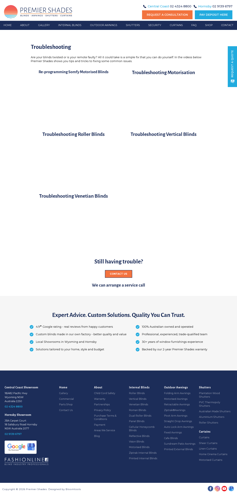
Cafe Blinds (171, 438)
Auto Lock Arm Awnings (179, 427)
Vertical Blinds (137, 398)
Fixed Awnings (173, 432)
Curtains (176, 29)
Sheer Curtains (208, 443)
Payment (99, 424)
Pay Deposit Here (213, 14)
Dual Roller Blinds (140, 415)
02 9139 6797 (213, 6)
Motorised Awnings (175, 398)
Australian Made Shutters (214, 411)
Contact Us (66, 410)
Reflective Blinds (139, 436)
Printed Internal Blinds (143, 458)
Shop (208, 29)
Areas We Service (104, 430)
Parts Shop (66, 404)
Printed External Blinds (178, 449)
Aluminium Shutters (211, 416)
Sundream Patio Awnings (179, 443)
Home (8, 29)
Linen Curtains (208, 448)
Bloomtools (73, 489)
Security (154, 29)
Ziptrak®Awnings (174, 410)
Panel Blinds (136, 421)
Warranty (99, 398)
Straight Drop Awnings (178, 421)
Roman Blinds (137, 410)
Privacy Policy (102, 410)
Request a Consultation (167, 14)
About (25, 29)
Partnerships (102, 404)
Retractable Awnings (177, 404)
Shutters (133, 29)
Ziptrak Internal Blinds (143, 452)
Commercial (66, 398)
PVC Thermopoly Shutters (209, 404)
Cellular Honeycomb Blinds (142, 429)
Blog (97, 436)
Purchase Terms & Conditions (105, 417)
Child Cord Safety (104, 393)
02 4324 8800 (167, 6)
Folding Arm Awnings (177, 393)
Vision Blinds (136, 441)
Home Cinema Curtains (213, 454)
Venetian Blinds (138, 404)
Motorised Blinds (139, 447)
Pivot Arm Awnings (175, 415)
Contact (227, 29)
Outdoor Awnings (103, 29)
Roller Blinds (137, 393)
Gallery (44, 29)
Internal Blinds (70, 29)
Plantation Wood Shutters (209, 395)
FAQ (193, 29)
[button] (118, 274)
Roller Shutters (208, 422)
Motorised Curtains (210, 459)
